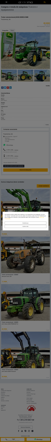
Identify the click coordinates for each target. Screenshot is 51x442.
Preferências (25, 223)
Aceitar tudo (25, 226)
